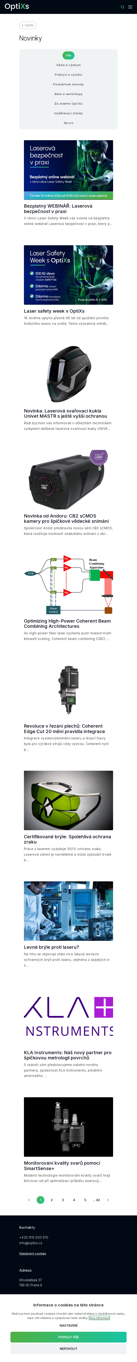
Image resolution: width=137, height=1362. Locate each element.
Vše (68, 55)
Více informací (99, 1318)
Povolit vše (68, 1337)
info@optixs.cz (30, 1243)
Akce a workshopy (68, 94)
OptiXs (29, 25)
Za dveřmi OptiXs (68, 103)
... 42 (96, 1200)
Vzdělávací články (68, 113)
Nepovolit (68, 1349)
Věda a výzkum (68, 65)
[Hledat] (122, 7)
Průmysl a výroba (68, 74)
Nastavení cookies (32, 1253)
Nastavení (68, 1325)
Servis (69, 123)
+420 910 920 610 (33, 1237)
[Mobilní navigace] (130, 7)
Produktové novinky (68, 84)
